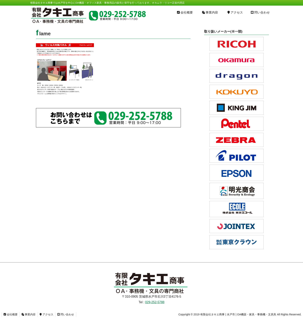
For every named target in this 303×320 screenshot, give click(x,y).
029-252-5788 (154, 302)
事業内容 (29, 314)
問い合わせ (65, 314)
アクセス (46, 314)
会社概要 (11, 314)
